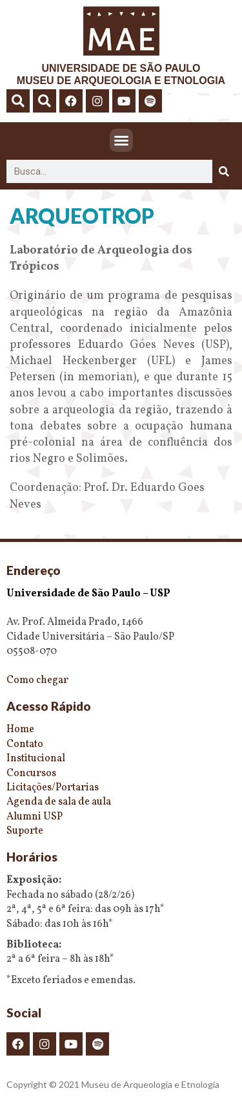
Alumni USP (34, 817)
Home (20, 729)
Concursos (31, 773)
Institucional (35, 759)
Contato (24, 744)
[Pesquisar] (224, 171)
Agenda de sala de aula (58, 802)
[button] (18, 101)
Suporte (24, 831)
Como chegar (37, 680)
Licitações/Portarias (52, 788)
